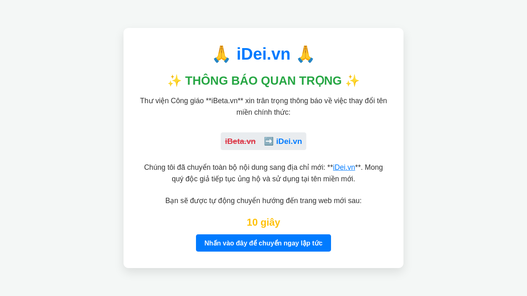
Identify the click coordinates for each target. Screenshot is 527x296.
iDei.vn (344, 167)
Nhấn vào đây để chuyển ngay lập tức (263, 243)
